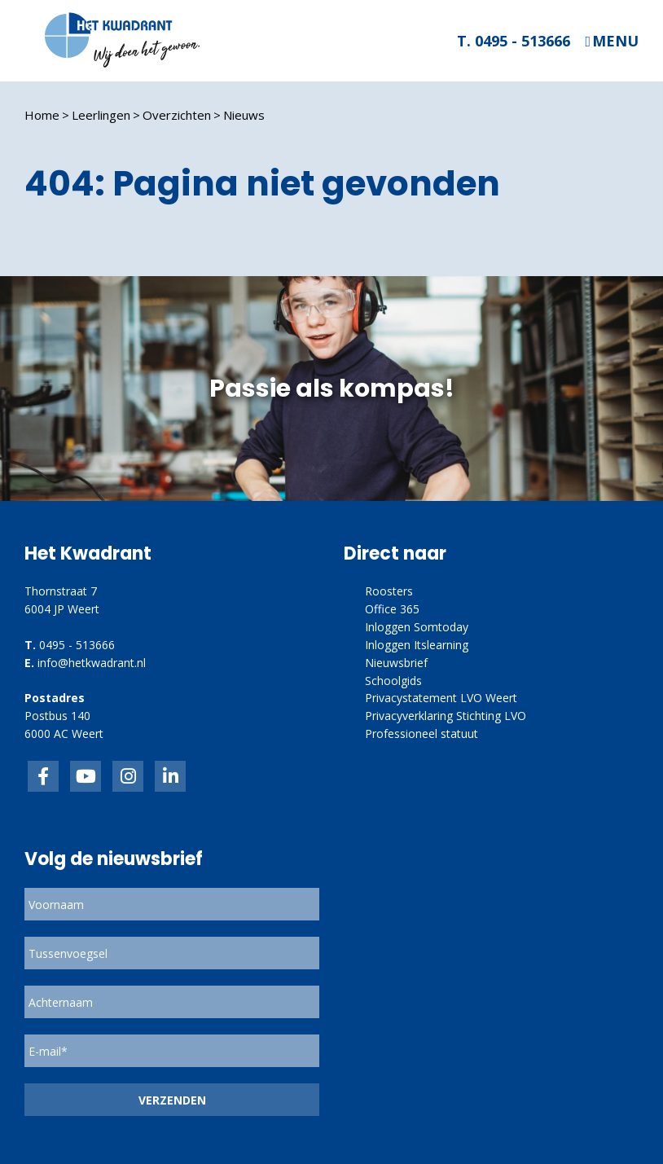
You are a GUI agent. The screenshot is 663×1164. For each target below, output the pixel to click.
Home (41, 115)
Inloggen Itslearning (416, 644)
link (127, 776)
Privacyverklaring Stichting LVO (445, 715)
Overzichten (177, 115)
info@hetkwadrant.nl (91, 662)
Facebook (43, 776)
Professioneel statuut (421, 733)
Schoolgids (393, 680)
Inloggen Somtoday (416, 627)
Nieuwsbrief (396, 662)
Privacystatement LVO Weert (441, 697)
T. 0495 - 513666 (513, 40)
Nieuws (244, 115)
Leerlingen (101, 115)
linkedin (170, 776)
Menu (615, 41)
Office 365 (392, 609)
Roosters (389, 591)
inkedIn (85, 776)
